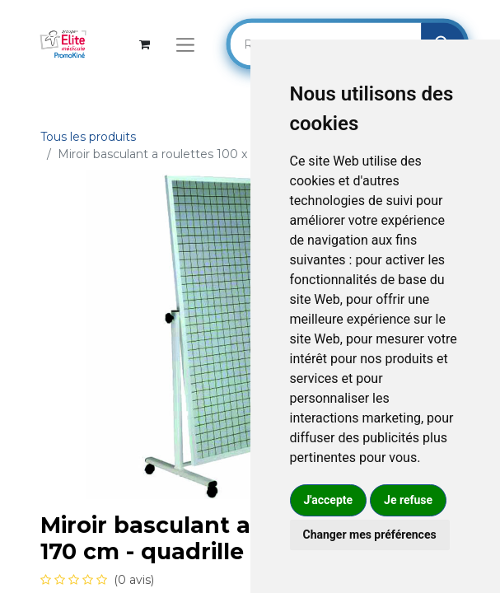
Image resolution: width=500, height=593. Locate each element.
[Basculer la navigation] (184, 44)
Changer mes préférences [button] (370, 534)
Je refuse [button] (408, 500)
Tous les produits (88, 136)
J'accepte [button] (328, 500)
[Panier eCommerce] (144, 44)
